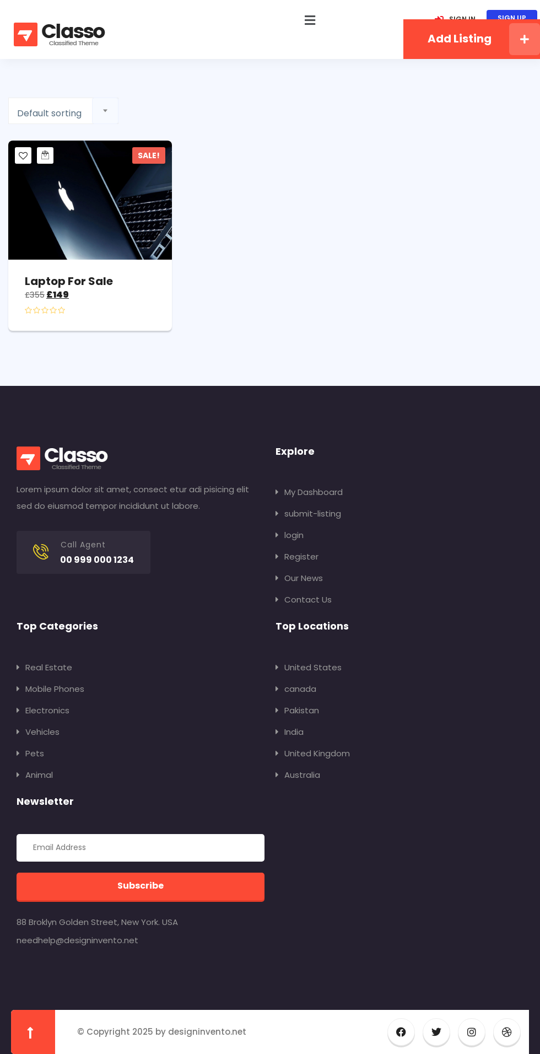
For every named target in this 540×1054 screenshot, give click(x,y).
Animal (35, 775)
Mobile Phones (50, 689)
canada (296, 689)
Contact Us (304, 599)
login (290, 535)
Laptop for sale (69, 281)
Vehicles (38, 732)
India (290, 732)
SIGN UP (512, 18)
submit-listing (308, 513)
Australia (298, 775)
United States (309, 667)
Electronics (43, 710)
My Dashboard (309, 492)
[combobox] (63, 111)
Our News (299, 578)
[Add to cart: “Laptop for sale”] (45, 155)
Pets (30, 753)
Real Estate (44, 667)
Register (297, 556)
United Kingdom (313, 753)
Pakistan (297, 710)
